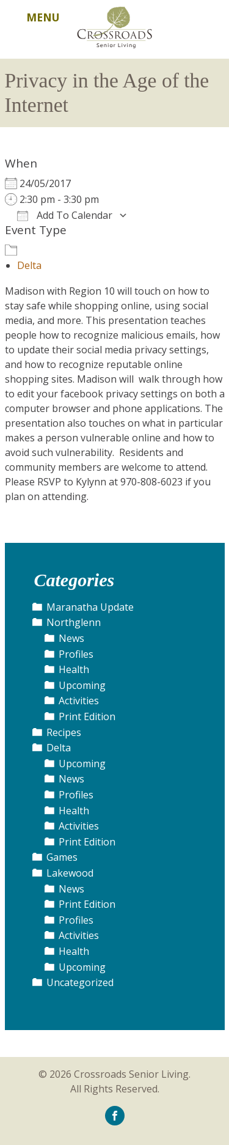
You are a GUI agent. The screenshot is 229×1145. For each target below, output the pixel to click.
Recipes (63, 732)
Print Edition (87, 716)
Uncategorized (80, 982)
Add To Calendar (64, 215)
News (71, 638)
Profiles (76, 654)
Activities (79, 700)
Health (74, 669)
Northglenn (73, 622)
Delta (29, 265)
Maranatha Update (90, 607)
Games (62, 857)
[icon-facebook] (115, 1115)
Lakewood (69, 873)
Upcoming (82, 685)
